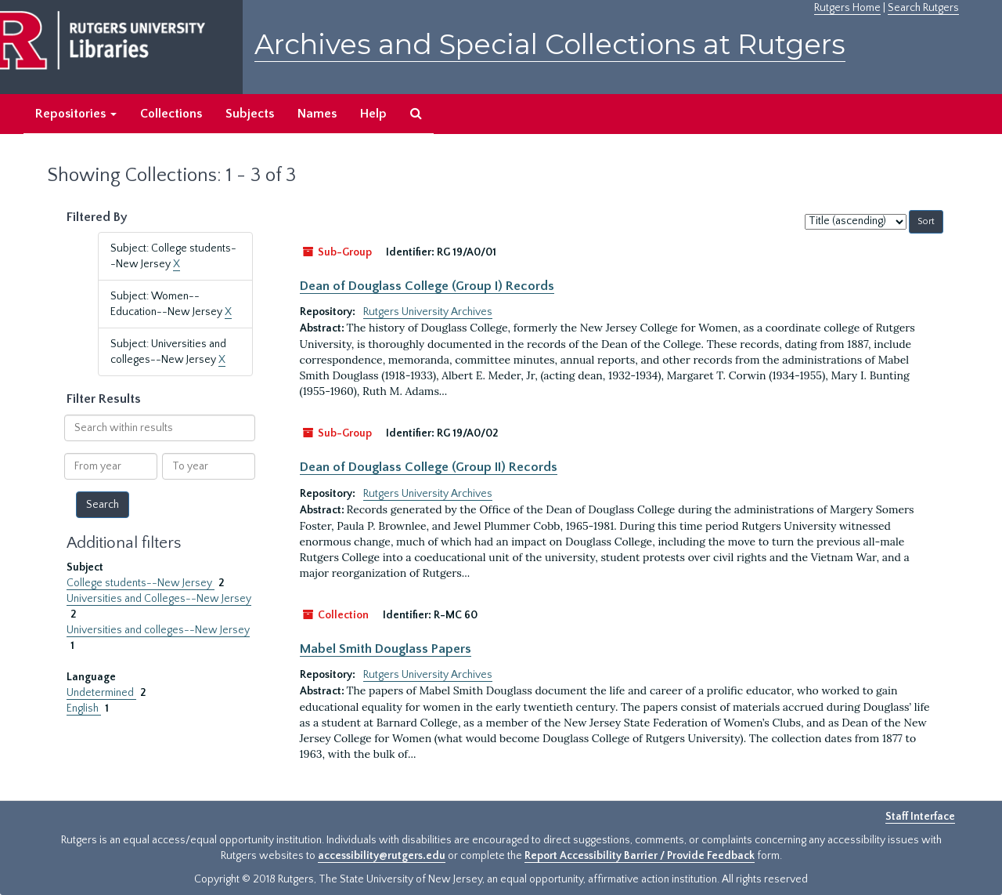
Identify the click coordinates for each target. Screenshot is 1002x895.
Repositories (76, 114)
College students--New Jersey (140, 583)
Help (373, 114)
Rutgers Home (847, 8)
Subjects (249, 114)
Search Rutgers (923, 8)
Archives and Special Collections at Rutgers (549, 44)
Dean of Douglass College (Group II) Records (428, 467)
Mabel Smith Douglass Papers (385, 649)
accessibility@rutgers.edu (381, 856)
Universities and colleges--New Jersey (158, 630)
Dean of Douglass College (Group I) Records (427, 286)
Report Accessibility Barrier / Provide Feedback (639, 856)
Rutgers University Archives (427, 312)
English (84, 708)
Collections (171, 114)
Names (317, 114)
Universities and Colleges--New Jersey (159, 598)
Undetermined (101, 693)
